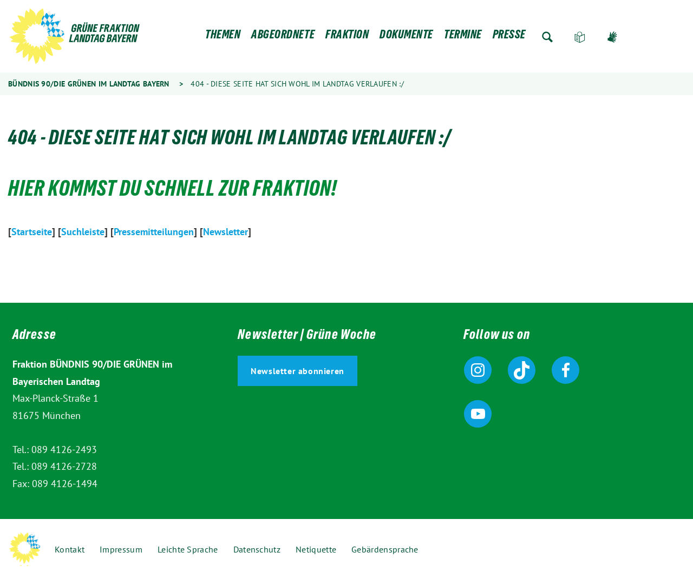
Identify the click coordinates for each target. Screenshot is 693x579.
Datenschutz (256, 549)
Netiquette (316, 549)
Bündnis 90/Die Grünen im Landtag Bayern (88, 84)
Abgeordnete (283, 37)
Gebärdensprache (612, 37)
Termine (463, 37)
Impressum (121, 549)
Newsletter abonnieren (297, 370)
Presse (509, 37)
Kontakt (69, 549)
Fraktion (347, 37)
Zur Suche (547, 37)
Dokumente (406, 37)
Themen (222, 37)
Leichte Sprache (580, 37)
